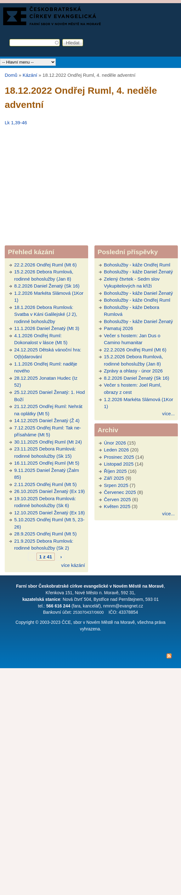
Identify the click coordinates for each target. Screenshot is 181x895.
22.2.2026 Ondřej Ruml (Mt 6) (45, 264)
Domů (11, 75)
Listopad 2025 (118, 464)
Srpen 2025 (116, 485)
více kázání (73, 565)
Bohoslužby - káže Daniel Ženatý (138, 271)
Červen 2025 (117, 499)
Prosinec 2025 (119, 457)
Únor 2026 (115, 442)
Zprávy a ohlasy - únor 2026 (133, 370)
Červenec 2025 (120, 492)
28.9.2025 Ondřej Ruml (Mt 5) (45, 533)
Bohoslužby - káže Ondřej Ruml (137, 264)
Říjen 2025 (115, 471)
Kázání (30, 75)
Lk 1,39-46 (16, 122)
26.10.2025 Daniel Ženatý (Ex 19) (49, 491)
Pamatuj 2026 (118, 328)
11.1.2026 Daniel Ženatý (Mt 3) (46, 328)
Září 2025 (114, 478)
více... (168, 413)
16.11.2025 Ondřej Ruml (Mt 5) (46, 463)
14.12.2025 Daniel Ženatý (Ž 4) (47, 420)
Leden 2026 (116, 449)
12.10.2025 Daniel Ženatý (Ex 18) (49, 512)
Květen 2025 (117, 506)
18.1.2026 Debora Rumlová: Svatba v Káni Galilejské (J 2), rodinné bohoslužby (45, 314)
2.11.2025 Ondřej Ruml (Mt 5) (45, 484)
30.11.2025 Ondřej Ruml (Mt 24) (48, 442)
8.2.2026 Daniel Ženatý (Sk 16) (47, 285)
